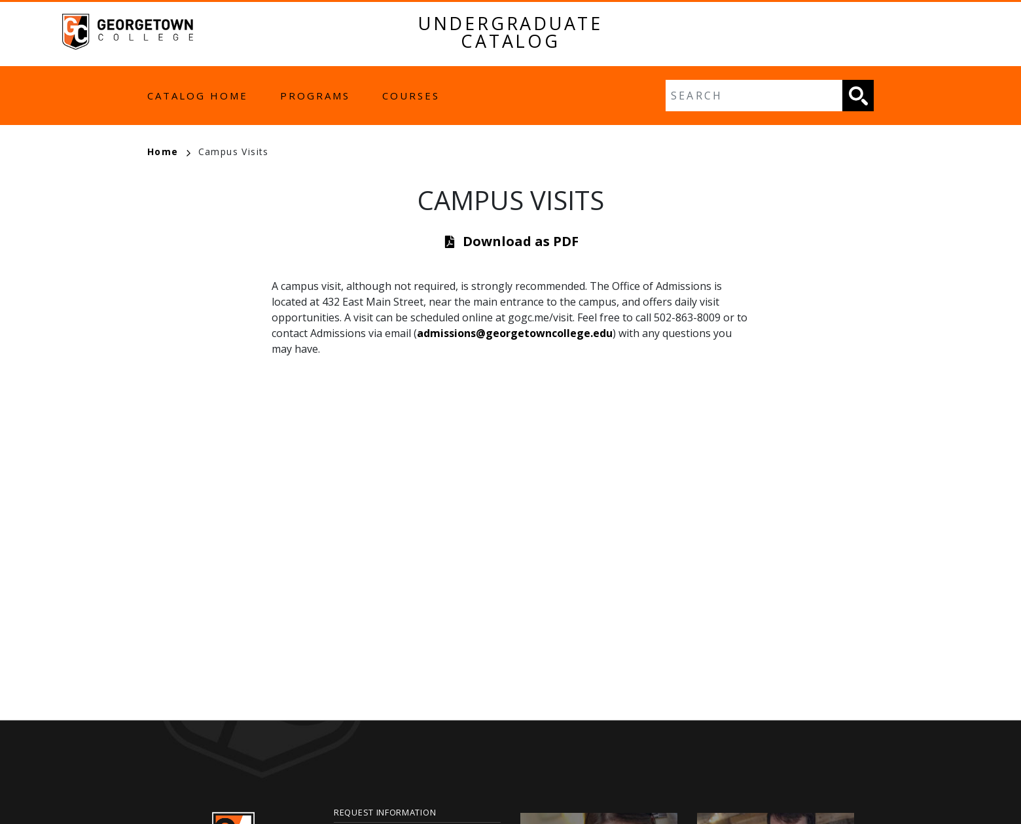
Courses (411, 95)
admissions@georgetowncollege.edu (515, 333)
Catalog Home (197, 95)
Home (168, 151)
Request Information (385, 812)
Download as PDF (521, 241)
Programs (315, 95)
